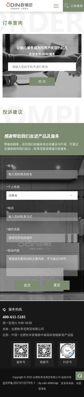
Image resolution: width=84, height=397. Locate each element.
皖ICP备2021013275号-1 (19, 383)
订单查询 (73, 6)
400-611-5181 (14, 317)
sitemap (53, 383)
